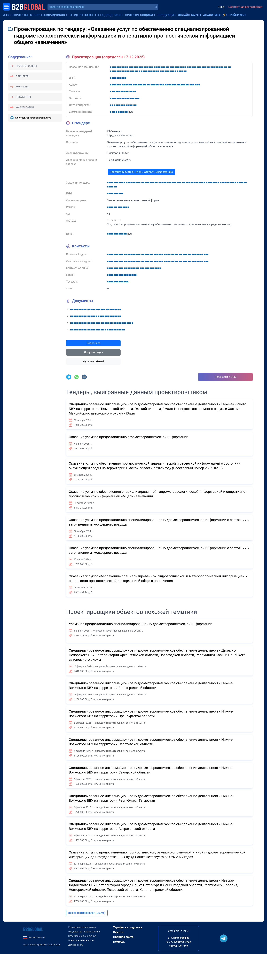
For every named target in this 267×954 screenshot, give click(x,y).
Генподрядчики (108, 15)
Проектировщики (139, 15)
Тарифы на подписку (127, 927)
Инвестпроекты (15, 15)
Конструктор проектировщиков (33, 117)
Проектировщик (26, 66)
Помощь (119, 941)
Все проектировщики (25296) (86, 912)
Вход (221, 6)
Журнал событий (93, 361)
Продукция (167, 15)
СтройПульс (236, 15)
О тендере (22, 76)
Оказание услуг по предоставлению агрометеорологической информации (128, 437)
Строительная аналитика (82, 936)
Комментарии (25, 107)
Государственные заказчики (84, 931)
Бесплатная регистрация (245, 6)
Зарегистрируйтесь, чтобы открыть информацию (141, 172)
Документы (23, 97)
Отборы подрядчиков (47, 15)
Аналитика (212, 15)
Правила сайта (123, 937)
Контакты (22, 86)
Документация (93, 352)
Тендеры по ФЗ (81, 15)
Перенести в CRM (226, 377)
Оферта (118, 932)
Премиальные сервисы (81, 940)
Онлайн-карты (189, 15)
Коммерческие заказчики (82, 927)
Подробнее (93, 343)
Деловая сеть (75, 944)
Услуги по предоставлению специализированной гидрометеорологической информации (140, 624)
